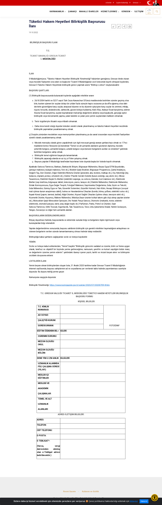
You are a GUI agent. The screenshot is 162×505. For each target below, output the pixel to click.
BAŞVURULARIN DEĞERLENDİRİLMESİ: (47, 215)
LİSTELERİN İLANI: (38, 261)
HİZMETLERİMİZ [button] (109, 11)
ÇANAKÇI (72, 11)
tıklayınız (134, 501)
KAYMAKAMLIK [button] (57, 11)
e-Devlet (108, 3)
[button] (124, 26)
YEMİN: (32, 242)
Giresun (135, 3)
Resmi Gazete (69, 491)
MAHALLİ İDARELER (89, 11)
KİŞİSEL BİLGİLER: (84, 301)
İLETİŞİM (139, 11)
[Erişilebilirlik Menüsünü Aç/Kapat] (154, 497)
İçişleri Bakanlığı (122, 3)
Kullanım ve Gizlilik (90, 491)
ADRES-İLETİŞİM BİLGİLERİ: (71, 414)
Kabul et (144, 501)
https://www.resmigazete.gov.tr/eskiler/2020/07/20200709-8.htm (80, 285)
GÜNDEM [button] (126, 11)
